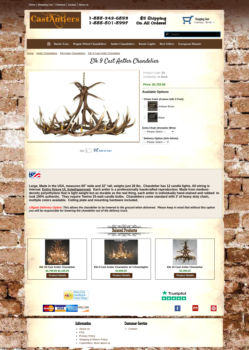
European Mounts (189, 43)
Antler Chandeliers (123, 43)
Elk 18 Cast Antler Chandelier (57, 267)
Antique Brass (166, 106)
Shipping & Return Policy (93, 339)
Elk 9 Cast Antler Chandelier (104, 53)
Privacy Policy (87, 335)
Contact (72, 4)
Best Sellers (167, 43)
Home (32, 4)
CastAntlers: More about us (94, 343)
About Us (83, 4)
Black (161, 117)
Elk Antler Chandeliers (72, 53)
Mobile (10, 348)
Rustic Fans (61, 43)
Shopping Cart (45, 4)
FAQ (81, 332)
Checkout (60, 4)
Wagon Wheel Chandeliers (89, 43)
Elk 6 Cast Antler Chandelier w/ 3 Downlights (121, 267)
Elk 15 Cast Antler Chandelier (185, 267)
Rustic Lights (147, 43)
